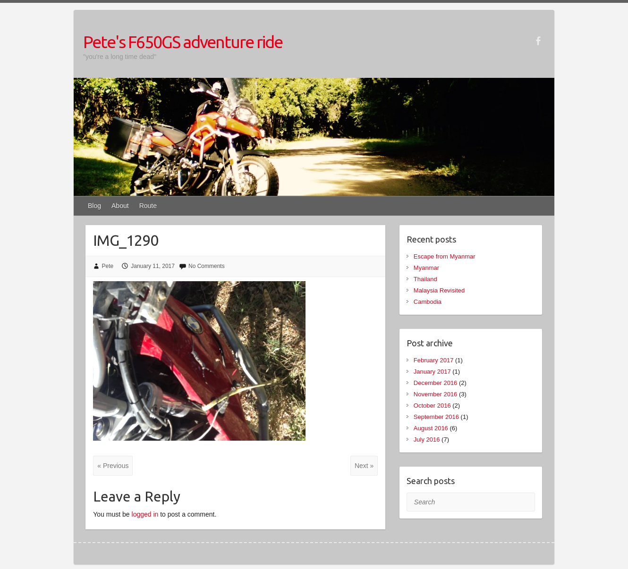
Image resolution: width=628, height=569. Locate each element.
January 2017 (432, 371)
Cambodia (427, 301)
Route (148, 205)
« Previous (112, 465)
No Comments (206, 266)
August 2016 (431, 428)
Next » (364, 465)
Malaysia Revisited (439, 290)
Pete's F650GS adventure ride (182, 41)
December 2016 (436, 382)
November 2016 (436, 394)
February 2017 (434, 360)
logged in (145, 514)
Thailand (425, 279)
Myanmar (426, 267)
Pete (108, 266)
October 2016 (432, 405)
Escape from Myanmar (444, 256)
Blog (94, 205)
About (120, 205)
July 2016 (427, 439)
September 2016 (436, 416)
